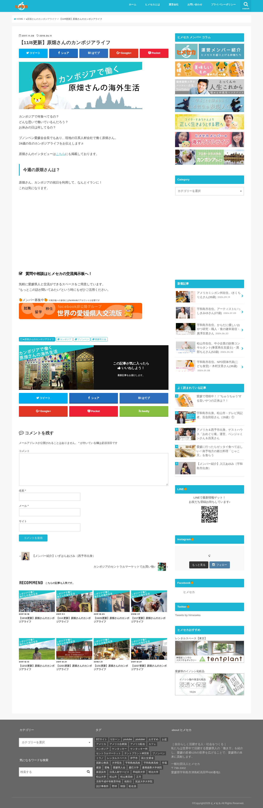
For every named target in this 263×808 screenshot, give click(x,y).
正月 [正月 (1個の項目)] (138, 775)
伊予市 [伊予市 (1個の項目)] (134, 756)
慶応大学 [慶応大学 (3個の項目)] (134, 766)
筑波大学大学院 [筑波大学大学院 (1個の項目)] (143, 780)
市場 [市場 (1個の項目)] (164, 761)
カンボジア (65, 339)
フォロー (219, 564)
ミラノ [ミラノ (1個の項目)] (100, 756)
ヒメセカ (189, 591)
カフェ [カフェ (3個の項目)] (152, 742)
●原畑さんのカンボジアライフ (38, 339)
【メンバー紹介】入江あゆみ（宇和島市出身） (220, 465)
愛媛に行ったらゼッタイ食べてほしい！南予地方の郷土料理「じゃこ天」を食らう (220, 450)
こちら (60, 154)
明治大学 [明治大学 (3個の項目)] (153, 771)
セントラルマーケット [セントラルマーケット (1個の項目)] (108, 752)
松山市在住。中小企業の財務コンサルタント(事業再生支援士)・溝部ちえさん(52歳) (208, 347)
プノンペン (83, 339)
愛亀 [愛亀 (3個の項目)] (107, 766)
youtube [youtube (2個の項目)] (127, 738)
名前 (22, 490)
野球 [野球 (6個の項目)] (114, 785)
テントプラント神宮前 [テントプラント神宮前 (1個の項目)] (136, 752)
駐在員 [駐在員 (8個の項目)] (132, 785)
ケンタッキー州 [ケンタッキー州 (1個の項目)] (139, 747)
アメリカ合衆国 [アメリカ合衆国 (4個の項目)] (118, 742)
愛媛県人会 (100, 339)
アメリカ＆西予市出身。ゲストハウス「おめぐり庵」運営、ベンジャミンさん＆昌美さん (220, 433)
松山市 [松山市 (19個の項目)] (113, 775)
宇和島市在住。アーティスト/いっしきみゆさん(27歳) (208, 311)
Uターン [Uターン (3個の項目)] (115, 738)
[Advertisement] (209, 240)
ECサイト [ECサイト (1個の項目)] (101, 738)
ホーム (132, 4)
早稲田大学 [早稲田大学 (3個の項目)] (139, 771)
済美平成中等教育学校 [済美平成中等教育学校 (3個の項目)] (108, 780)
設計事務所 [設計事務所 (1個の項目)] (102, 785)
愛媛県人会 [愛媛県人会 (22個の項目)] (119, 766)
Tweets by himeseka (188, 614)
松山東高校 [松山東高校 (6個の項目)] (126, 775)
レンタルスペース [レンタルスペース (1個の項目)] (117, 756)
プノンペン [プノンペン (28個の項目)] (158, 752)
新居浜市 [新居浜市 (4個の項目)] (101, 771)
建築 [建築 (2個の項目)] (98, 766)
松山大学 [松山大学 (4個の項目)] (101, 775)
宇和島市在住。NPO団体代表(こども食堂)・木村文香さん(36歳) (207, 365)
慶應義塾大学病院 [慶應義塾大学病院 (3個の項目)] (152, 766)
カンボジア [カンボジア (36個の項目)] (102, 747)
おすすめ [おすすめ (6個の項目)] (153, 738)
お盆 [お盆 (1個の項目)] (164, 738)
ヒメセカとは (152, 4)
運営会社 (174, 4)
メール (24, 506)
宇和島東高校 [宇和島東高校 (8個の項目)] (151, 761)
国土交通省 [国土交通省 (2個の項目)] (147, 756)
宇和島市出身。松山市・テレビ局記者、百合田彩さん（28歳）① (220, 414)
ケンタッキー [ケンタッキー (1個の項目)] (119, 747)
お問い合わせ (194, 4)
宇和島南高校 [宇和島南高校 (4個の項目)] (132, 761)
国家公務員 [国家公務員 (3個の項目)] (102, 761)
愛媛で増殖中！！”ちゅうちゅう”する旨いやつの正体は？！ (219, 397)
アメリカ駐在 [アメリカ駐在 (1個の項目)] (137, 742)
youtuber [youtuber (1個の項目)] (140, 738)
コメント (24, 450)
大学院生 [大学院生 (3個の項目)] (117, 761)
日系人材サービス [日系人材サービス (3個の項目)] (119, 771)
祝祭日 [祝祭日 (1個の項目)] (128, 780)
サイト (23, 521)
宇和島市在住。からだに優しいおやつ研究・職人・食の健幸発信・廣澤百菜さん (208, 328)
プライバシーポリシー (223, 4)
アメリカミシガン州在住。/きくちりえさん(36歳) (208, 295)
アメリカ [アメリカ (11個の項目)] (101, 742)
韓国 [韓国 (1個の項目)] (122, 785)
